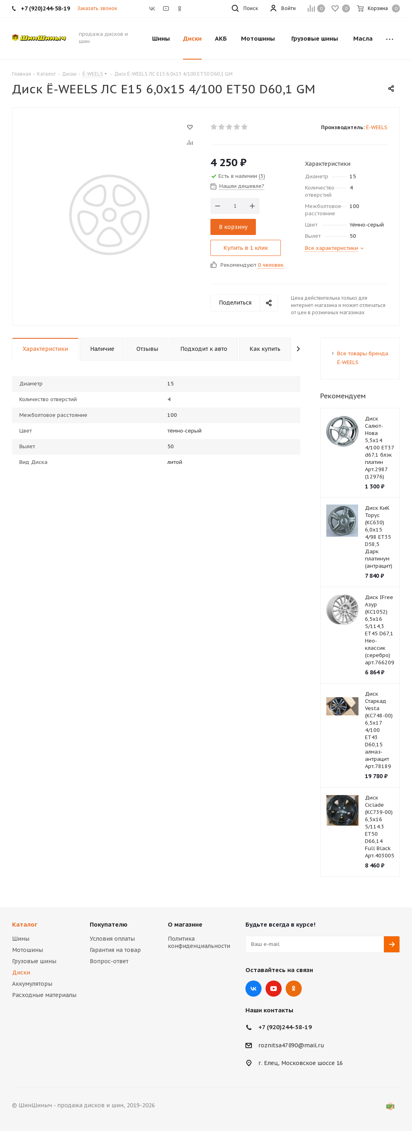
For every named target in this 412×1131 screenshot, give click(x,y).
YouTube (274, 989)
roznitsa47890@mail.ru (291, 1045)
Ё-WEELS (376, 127)
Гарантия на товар (115, 950)
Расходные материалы (44, 995)
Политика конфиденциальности (199, 942)
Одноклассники (294, 989)
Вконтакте (253, 989)
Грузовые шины (34, 961)
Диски (21, 972)
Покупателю (109, 924)
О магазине (185, 924)
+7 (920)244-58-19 (285, 1027)
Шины (20, 938)
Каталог (24, 924)
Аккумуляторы (32, 983)
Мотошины (27, 950)
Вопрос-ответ (109, 961)
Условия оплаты (112, 938)
